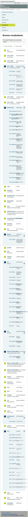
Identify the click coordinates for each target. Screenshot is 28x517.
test (8, 431)
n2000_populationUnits (13, 139)
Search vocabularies (8, 46)
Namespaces (5, 30)
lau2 (8, 391)
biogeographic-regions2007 (13, 115)
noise (8, 411)
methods (13, 84)
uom (8, 492)
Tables (3, 17)
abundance (13, 111)
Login (17, 3)
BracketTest (13, 437)
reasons (13, 88)
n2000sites (13, 156)
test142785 (13, 463)
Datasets (4, 14)
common (9, 190)
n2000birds (13, 144)
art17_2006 (10, 66)
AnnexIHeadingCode (13, 356)
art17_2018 (10, 102)
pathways (13, 298)
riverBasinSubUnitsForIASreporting (13, 311)
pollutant (13, 346)
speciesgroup (13, 182)
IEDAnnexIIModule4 (11, 370)
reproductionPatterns (13, 306)
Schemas (4, 22)
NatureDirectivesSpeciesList (13, 173)
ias (8, 262)
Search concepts (19, 46)
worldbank (10, 503)
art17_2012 (10, 97)
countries (13, 80)
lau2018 (9, 395)
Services (4, 27)
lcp (8, 400)
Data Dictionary (12, 9)
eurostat (9, 223)
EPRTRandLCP (11, 211)
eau (12, 444)
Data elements (5, 19)
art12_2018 (10, 61)
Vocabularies (5, 25)
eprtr (8, 206)
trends (12, 92)
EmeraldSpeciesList (13, 126)
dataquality (13, 121)
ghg (8, 251)
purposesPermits (13, 302)
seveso (9, 426)
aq (8, 50)
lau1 (8, 387)
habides (9, 256)
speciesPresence (13, 317)
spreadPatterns (13, 322)
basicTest (13, 434)
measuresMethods (13, 288)
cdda (8, 186)
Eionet (7, 9)
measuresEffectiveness (13, 284)
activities (13, 71)
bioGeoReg (13, 267)
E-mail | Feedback (6, 512)
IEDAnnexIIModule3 (11, 363)
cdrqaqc (13, 272)
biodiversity (10, 107)
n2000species (13, 165)
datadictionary (11, 195)
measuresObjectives (13, 293)
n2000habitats (13, 151)
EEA (8, 1)
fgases (9, 234)
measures (13, 280)
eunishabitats (13, 129)
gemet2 (9, 247)
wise (8, 497)
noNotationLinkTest (13, 456)
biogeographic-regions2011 (13, 118)
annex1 (12, 336)
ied (8, 331)
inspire (9, 376)
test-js (12, 459)
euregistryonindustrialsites (11, 218)
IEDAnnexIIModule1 (11, 351)
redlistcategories (13, 177)
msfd (8, 405)
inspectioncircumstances (13, 341)
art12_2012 (10, 55)
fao (8, 229)
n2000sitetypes (13, 160)
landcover (10, 382)
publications (10, 416)
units (12, 325)
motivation (13, 133)
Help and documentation (7, 12)
